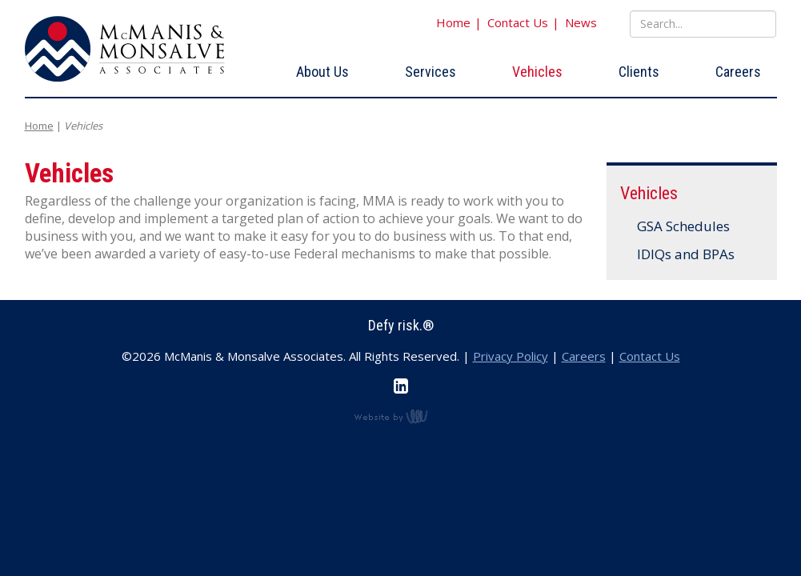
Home (453, 22)
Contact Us (517, 22)
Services (430, 71)
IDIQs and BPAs (686, 254)
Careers (738, 71)
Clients (639, 71)
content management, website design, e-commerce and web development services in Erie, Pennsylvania (401, 416)
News (581, 22)
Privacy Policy (510, 356)
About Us (322, 71)
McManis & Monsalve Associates (125, 49)
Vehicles (537, 71)
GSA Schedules (684, 226)
